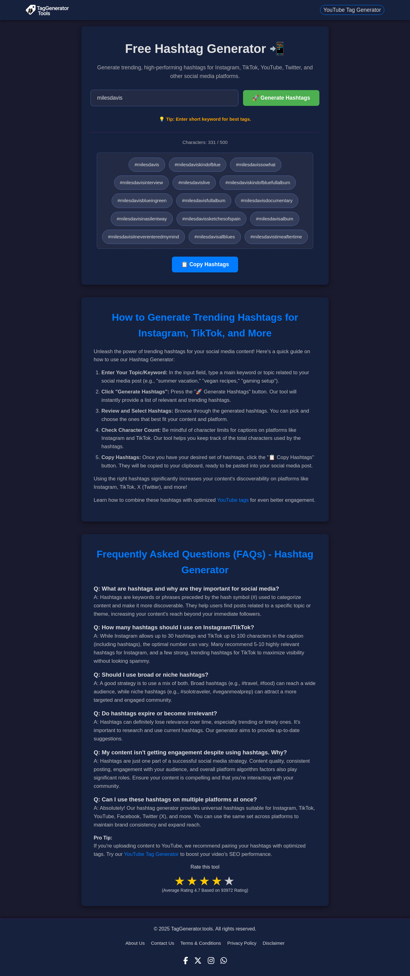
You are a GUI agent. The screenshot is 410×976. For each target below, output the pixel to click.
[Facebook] (185, 961)
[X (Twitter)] (198, 961)
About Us (135, 943)
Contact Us (162, 943)
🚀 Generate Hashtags (281, 98)
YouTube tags (233, 500)
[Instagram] (211, 961)
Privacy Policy (242, 943)
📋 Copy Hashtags (205, 264)
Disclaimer (273, 943)
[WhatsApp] (223, 961)
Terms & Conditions (200, 943)
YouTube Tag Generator (352, 10)
